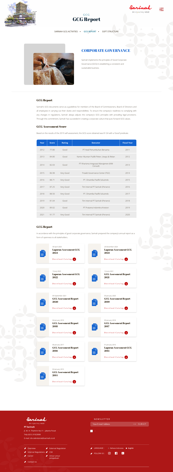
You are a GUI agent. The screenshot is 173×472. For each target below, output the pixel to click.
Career (30, 456)
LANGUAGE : (99, 448)
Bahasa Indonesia (116, 448)
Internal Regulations (36, 452)
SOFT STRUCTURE (110, 31)
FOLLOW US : (99, 453)
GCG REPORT (90, 31)
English (131, 448)
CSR (51, 452)
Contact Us (32, 462)
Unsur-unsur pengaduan (54, 457)
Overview (32, 448)
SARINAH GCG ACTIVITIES (66, 31)
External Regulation (57, 448)
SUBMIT (142, 424)
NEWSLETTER (102, 419)
